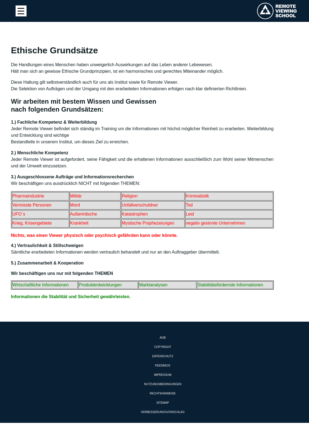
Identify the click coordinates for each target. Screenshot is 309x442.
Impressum (162, 374)
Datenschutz (162, 356)
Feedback (163, 365)
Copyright (162, 346)
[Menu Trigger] (21, 10)
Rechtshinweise (163, 393)
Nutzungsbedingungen (163, 384)
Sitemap (162, 402)
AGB (163, 337)
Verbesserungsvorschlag (163, 412)
